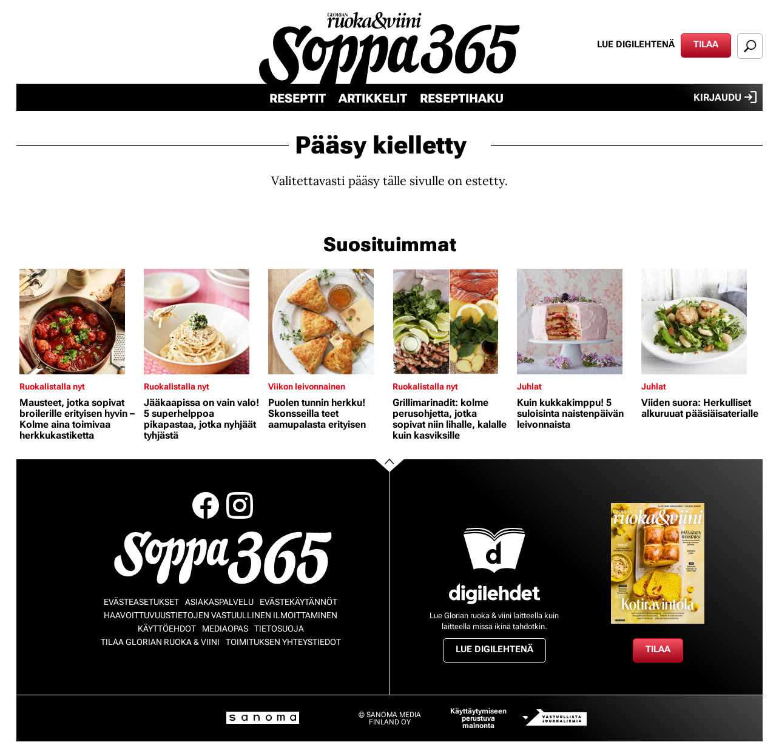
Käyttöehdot (167, 628)
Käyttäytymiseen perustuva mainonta (478, 718)
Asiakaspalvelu (219, 602)
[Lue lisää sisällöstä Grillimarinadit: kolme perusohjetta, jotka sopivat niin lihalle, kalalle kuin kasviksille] (452, 321)
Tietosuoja (279, 628)
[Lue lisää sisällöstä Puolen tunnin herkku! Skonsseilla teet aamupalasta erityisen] (327, 321)
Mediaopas (225, 628)
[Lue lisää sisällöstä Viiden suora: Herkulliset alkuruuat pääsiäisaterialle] (700, 321)
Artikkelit (373, 98)
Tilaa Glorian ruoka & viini (160, 642)
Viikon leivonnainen (306, 386)
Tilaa (705, 44)
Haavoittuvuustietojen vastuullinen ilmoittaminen (220, 615)
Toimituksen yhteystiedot (283, 642)
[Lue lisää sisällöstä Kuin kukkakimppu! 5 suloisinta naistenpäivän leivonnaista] (576, 321)
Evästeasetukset (141, 602)
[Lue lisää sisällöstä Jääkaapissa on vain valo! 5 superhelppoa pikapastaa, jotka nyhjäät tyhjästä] (203, 321)
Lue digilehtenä (636, 44)
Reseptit (297, 98)
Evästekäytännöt (298, 602)
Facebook (205, 505)
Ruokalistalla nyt (52, 386)
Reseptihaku (462, 98)
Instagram (239, 505)
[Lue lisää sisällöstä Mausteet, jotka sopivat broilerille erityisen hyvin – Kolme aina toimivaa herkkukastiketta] (78, 321)
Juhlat (529, 386)
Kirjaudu (725, 97)
